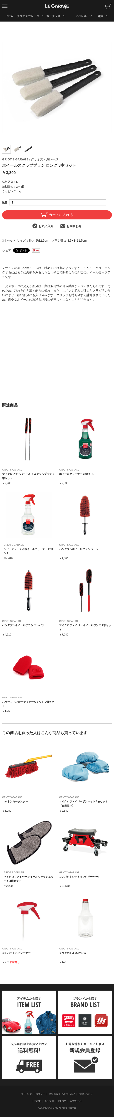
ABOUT (49, 1101)
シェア (6, 250)
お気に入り (43, 226)
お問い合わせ (86, 1094)
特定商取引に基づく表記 (62, 1094)
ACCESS (75, 1101)
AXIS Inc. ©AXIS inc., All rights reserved (57, 1108)
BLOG (62, 1101)
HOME (36, 1101)
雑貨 (100, 16)
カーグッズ (53, 16)
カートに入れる (57, 215)
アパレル (81, 16)
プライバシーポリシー (33, 1094)
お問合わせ (71, 226)
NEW (10, 16)
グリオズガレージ (28, 16)
